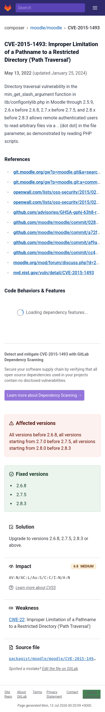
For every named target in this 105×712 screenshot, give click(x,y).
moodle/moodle (46, 27)
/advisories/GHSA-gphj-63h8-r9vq (58, 212)
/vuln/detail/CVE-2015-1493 (53, 272)
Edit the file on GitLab (60, 668)
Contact (72, 692)
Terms (37, 692)
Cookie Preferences (92, 694)
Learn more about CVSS (36, 587)
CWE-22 (17, 619)
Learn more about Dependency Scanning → (44, 395)
